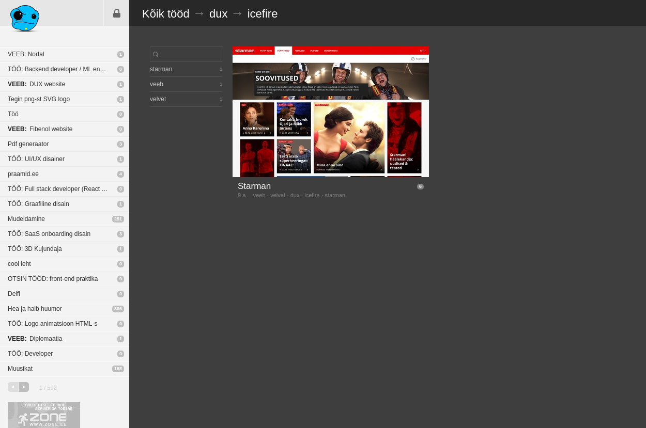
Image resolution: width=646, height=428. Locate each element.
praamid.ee (23, 174)
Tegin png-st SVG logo (39, 99)
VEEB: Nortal (26, 54)
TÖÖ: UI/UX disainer (36, 159)
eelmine (13, 387)
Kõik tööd (166, 13)
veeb (259, 195)
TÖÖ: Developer (30, 353)
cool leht (19, 263)
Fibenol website (40, 129)
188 (118, 368)
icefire (263, 13)
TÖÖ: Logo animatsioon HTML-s (52, 323)
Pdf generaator (28, 144)
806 (118, 308)
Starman (254, 186)
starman (335, 195)
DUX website (36, 84)
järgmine (24, 387)
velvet (277, 195)
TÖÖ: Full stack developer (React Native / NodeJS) (68, 189)
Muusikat (20, 368)
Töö (13, 114)
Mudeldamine (26, 219)
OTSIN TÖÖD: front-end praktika (53, 278)
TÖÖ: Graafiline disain (38, 204)
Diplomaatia (35, 338)
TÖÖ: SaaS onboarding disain (49, 233)
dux (218, 13)
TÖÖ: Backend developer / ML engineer (62, 69)
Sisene (117, 13)
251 (118, 218)
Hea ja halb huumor (35, 308)
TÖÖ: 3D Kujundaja (35, 248)
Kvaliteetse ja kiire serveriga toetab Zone (44, 415)
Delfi (14, 293)
